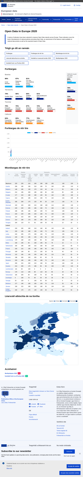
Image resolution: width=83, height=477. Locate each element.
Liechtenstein (9, 269)
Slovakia (8, 257)
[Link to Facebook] (41, 404)
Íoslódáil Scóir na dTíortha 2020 (14, 376)
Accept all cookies (73, 466)
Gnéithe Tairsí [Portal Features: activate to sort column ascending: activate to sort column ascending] (36, 175)
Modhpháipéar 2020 (11, 373)
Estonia (8, 208)
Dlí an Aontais (61, 426)
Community (45, 19)
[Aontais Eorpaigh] (8, 5)
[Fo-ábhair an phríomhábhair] (12, 19)
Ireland (8, 228)
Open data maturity (12, 25)
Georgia (8, 280)
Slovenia (8, 260)
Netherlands (9, 245)
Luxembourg (9, 240)
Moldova (8, 283)
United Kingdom (8, 290)
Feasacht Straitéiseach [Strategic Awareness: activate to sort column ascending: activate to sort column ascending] (65, 175)
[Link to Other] (40, 407)
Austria (8, 186)
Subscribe (69, 451)
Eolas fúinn (78, 19)
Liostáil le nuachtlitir (34, 395)
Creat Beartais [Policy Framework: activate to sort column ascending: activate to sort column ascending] (17, 175)
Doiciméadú (69, 19)
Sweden (8, 266)
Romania (8, 254)
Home (4, 19)
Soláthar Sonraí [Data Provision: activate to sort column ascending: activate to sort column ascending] (47, 175)
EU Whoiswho (61, 433)
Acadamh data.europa (18, 19)
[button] (77, 5)
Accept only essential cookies (70, 473)
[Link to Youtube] (32, 407)
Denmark (8, 205)
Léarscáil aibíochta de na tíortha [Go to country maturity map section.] (15, 58)
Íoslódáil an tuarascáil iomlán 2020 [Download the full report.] (41, 58)
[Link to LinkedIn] (32, 404)
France (8, 214)
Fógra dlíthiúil (33, 414)
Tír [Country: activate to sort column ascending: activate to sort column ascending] (9, 174)
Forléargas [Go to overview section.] (9, 53)
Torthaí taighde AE (62, 430)
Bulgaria (8, 192)
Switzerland (9, 274)
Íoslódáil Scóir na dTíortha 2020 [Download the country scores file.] (15, 63)
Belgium (8, 189)
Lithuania (8, 237)
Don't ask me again (69, 456)
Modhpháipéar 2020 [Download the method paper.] (61, 58)
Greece (8, 219)
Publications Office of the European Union (12, 399)
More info (9, 468)
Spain (7, 263)
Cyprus (8, 198)
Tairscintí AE (60, 428)
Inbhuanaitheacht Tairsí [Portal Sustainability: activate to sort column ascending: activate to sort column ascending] (55, 175)
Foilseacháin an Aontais (63, 435)
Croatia (8, 195)
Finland (8, 211)
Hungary (8, 222)
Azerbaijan (9, 277)
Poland (8, 248)
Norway (8, 272)
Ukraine (8, 286)
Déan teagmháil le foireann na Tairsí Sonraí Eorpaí (41, 392)
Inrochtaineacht (33, 419)
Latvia (7, 234)
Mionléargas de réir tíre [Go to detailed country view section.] (62, 53)
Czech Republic (8, 201)
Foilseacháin (56, 19)
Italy (7, 231)
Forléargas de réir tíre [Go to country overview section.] (37, 53)
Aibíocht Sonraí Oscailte (32, 19)
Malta (7, 243)
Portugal (8, 251)
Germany (8, 216)
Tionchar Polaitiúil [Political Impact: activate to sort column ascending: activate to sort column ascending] (72, 175)
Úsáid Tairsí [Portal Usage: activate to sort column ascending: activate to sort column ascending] (41, 175)
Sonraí (9, 19)
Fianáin (31, 417)
